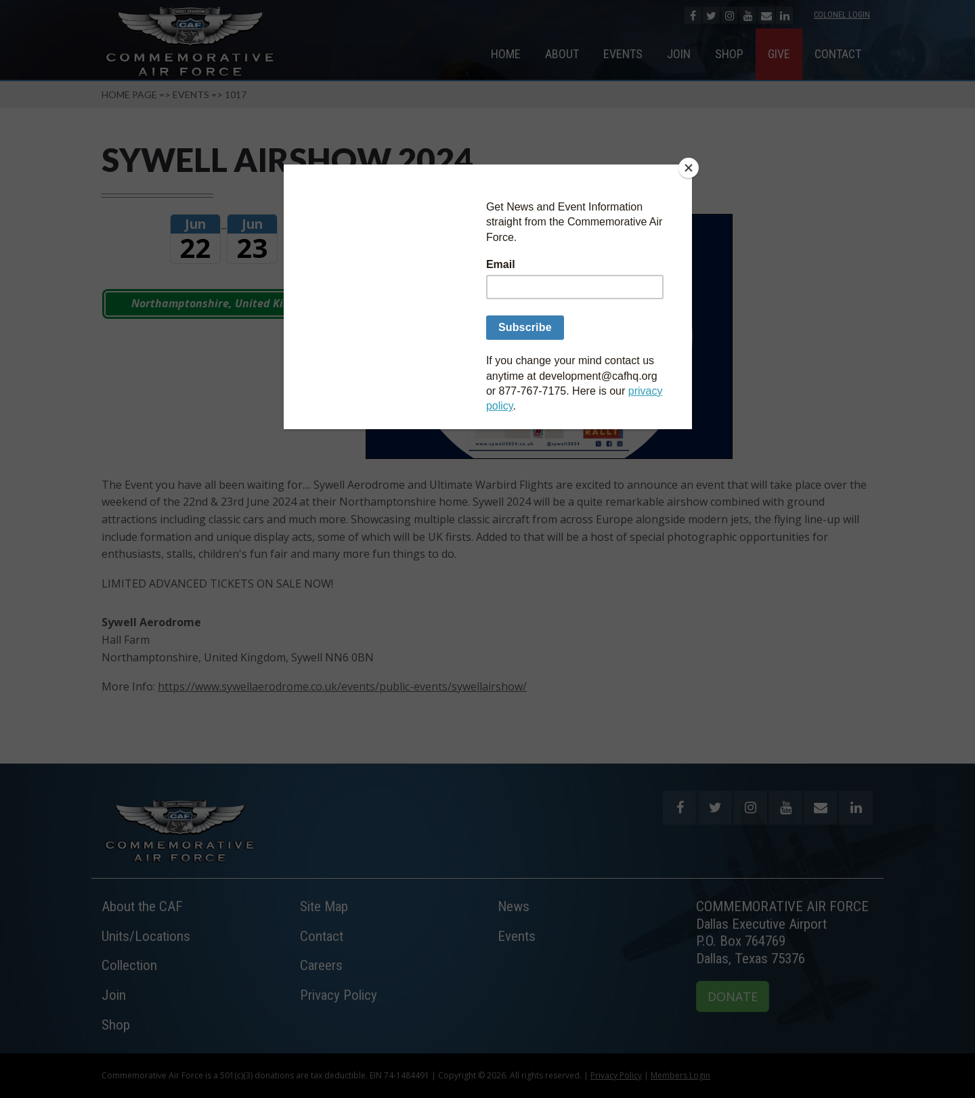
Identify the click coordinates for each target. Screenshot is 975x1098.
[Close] (688, 168)
